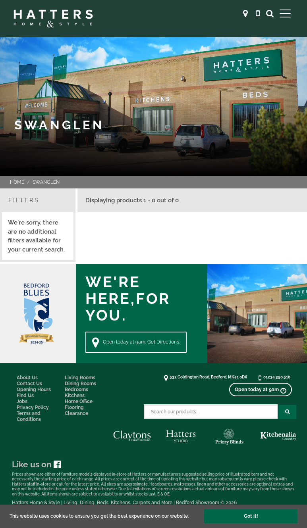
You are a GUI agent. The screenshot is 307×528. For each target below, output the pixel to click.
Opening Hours (34, 389)
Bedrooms (76, 389)
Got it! (251, 516)
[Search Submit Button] (287, 412)
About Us (27, 377)
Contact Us (29, 383)
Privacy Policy (33, 407)
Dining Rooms (80, 383)
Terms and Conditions (29, 416)
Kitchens (75, 395)
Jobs (22, 401)
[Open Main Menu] (285, 13)
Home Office (79, 401)
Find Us (25, 395)
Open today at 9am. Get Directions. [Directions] (136, 342)
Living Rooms (80, 377)
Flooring (74, 407)
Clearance (76, 413)
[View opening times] (260, 389)
